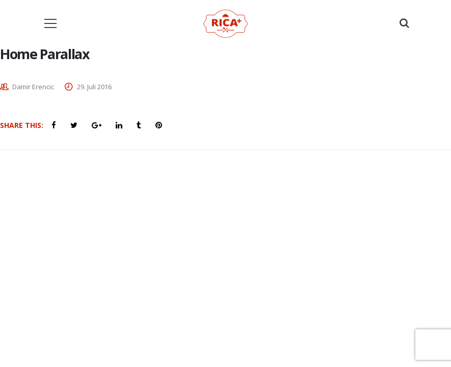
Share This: (21, 125)
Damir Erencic (33, 86)
